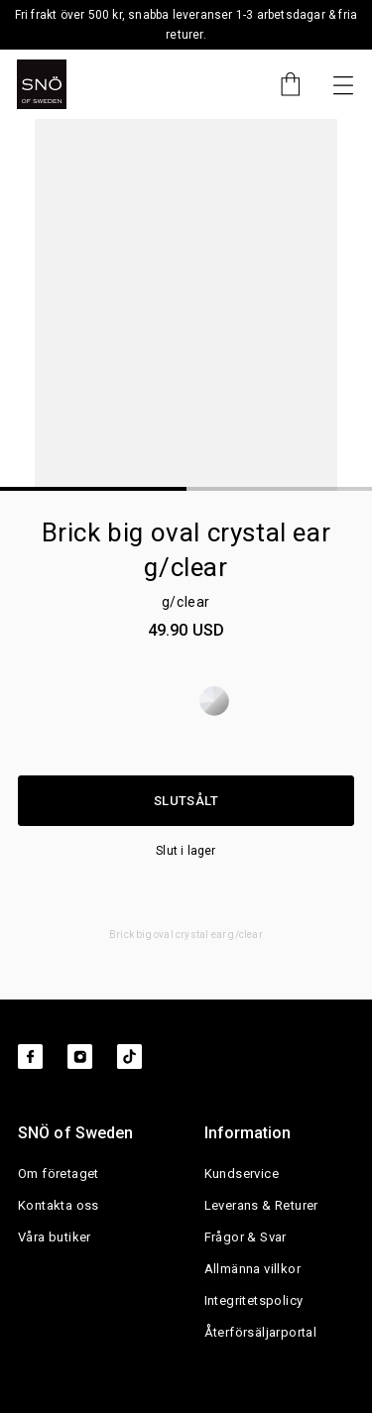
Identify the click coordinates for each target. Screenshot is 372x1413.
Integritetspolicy (254, 1300)
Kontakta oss (58, 1205)
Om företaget (58, 1173)
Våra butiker (54, 1237)
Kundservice (241, 1173)
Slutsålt (186, 800)
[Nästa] (343, 84)
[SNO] (41, 84)
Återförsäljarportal (260, 1332)
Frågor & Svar (245, 1237)
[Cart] (281, 84)
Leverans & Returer (261, 1205)
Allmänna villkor (252, 1268)
